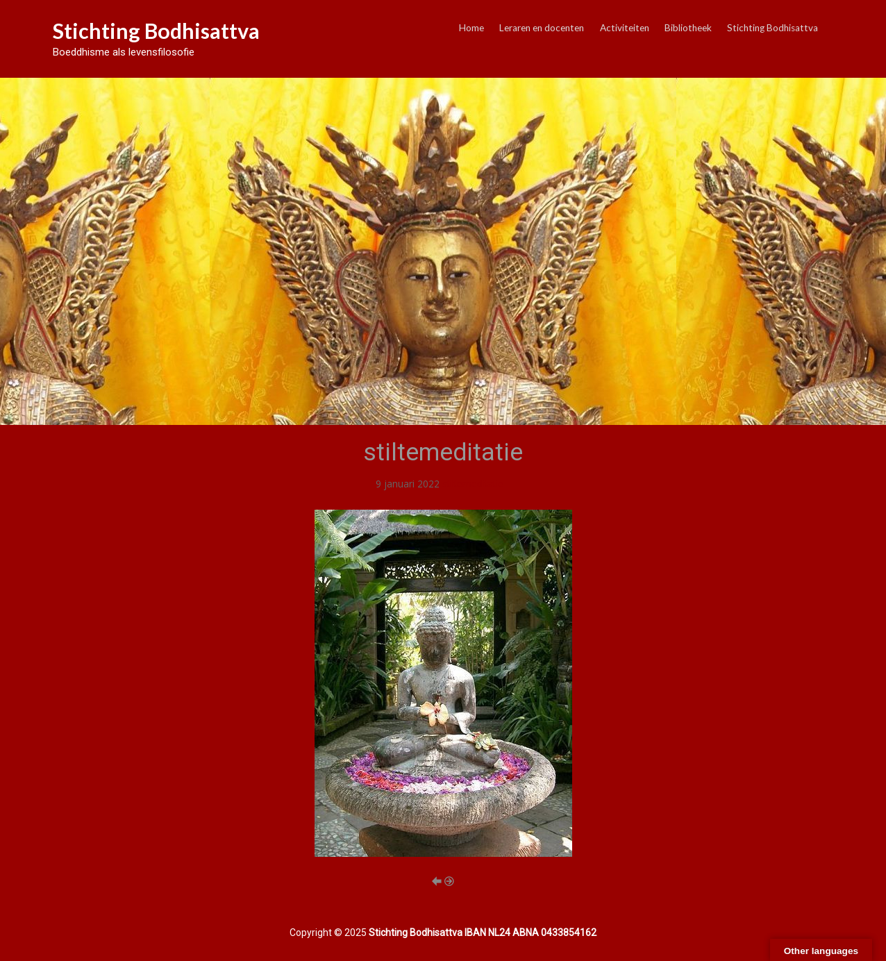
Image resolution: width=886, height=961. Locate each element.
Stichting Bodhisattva (156, 30)
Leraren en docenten (541, 27)
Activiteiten (624, 27)
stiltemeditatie (472, 483)
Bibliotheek (688, 27)
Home (471, 27)
